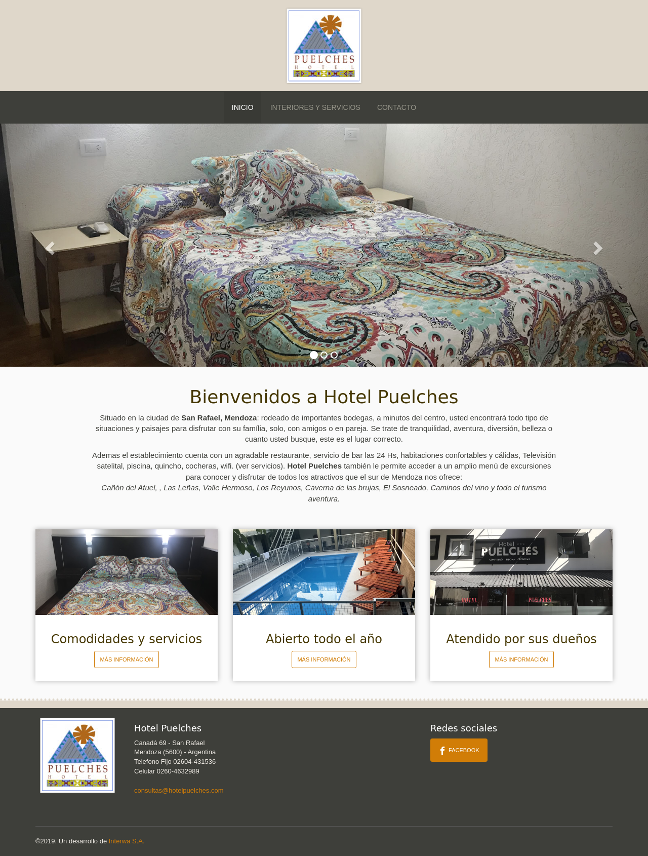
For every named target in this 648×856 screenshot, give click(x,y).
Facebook (458, 751)
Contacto (396, 107)
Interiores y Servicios (315, 107)
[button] (48, 245)
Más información (126, 659)
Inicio (243, 107)
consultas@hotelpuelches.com (179, 790)
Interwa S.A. (127, 841)
